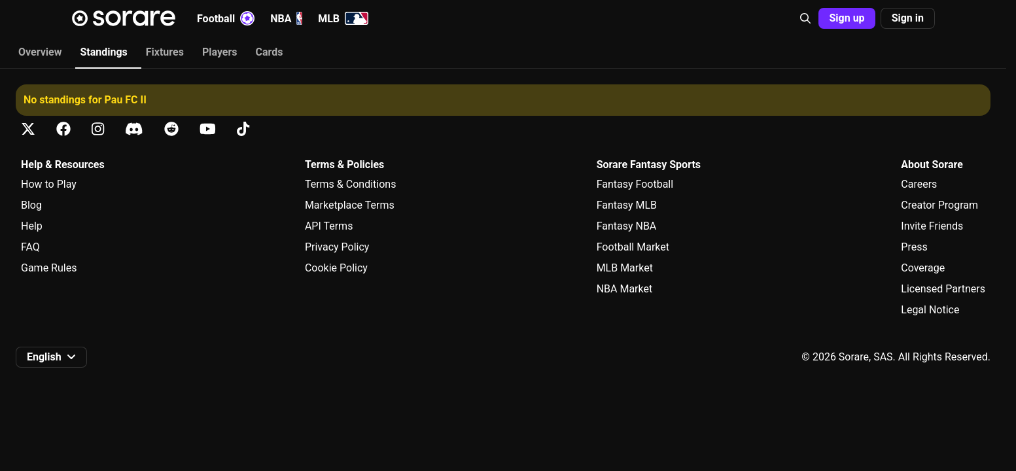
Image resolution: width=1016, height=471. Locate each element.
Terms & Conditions (350, 184)
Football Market (633, 247)
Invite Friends (932, 226)
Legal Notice (930, 310)
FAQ (30, 247)
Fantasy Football (635, 184)
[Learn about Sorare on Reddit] (171, 129)
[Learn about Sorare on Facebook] (63, 129)
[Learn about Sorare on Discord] (134, 129)
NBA (286, 18)
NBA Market (625, 289)
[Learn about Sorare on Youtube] (207, 129)
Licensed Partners (943, 289)
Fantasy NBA (627, 226)
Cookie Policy (336, 268)
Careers (919, 184)
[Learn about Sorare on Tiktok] (243, 129)
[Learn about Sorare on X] (28, 129)
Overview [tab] (39, 52)
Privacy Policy (337, 247)
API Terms (329, 226)
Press (914, 247)
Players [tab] (219, 52)
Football (225, 18)
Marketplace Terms (349, 205)
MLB (343, 18)
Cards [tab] (269, 52)
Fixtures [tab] (165, 52)
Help (32, 226)
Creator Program (939, 205)
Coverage (923, 268)
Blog (31, 205)
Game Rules (49, 268)
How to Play (49, 184)
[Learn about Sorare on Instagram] (97, 129)
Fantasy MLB (627, 205)
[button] (805, 18)
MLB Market (625, 268)
